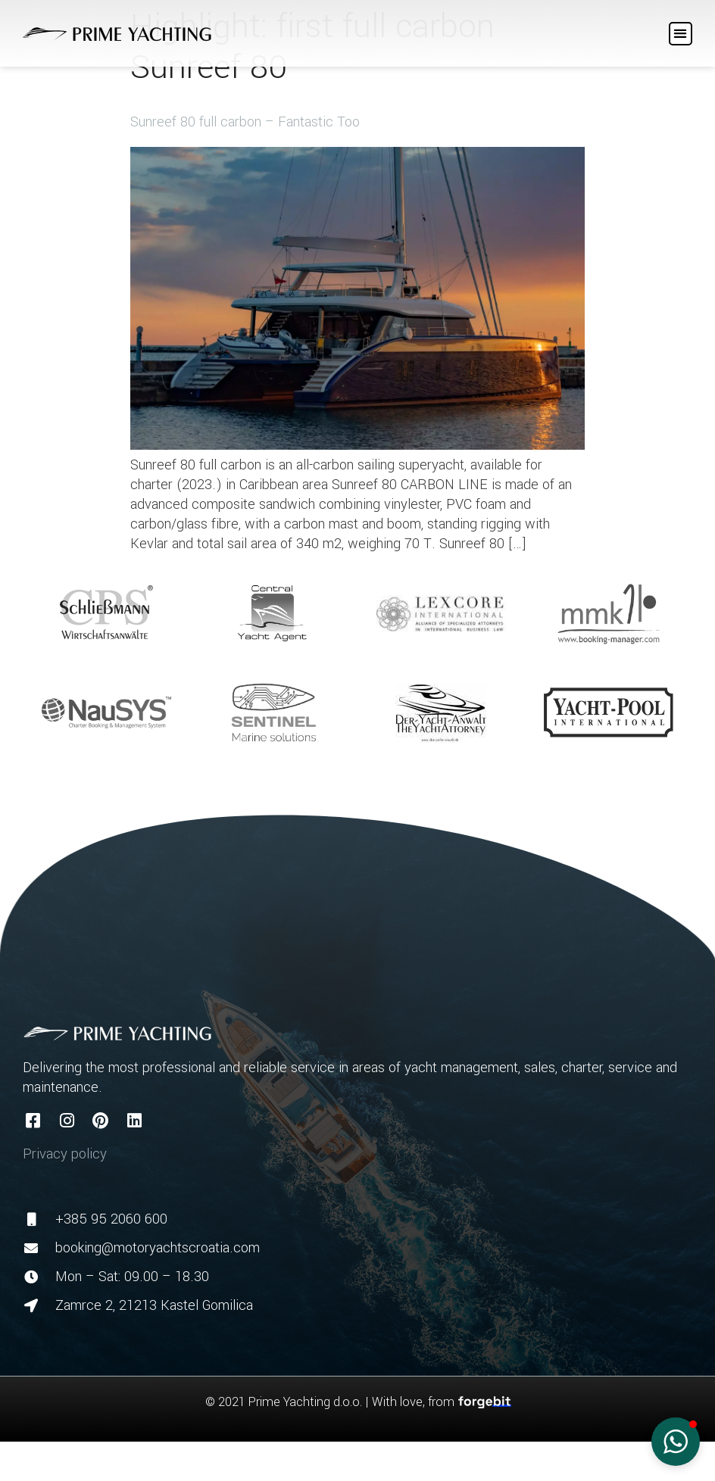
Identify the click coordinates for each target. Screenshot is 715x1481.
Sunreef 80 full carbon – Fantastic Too (245, 122)
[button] (680, 33)
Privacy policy (65, 1154)
